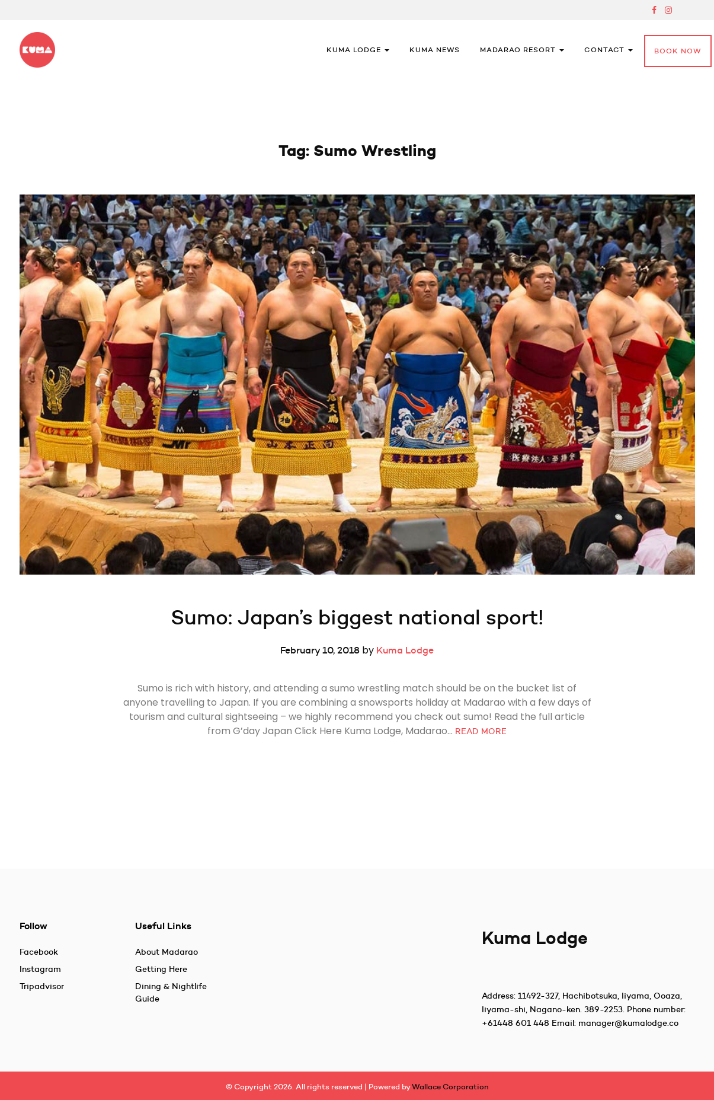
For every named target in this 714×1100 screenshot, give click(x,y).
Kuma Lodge (357, 49)
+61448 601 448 (515, 1023)
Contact (608, 49)
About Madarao (166, 951)
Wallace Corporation (450, 1086)
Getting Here (161, 969)
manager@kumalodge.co (628, 1023)
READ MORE (481, 731)
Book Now (678, 50)
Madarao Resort (522, 49)
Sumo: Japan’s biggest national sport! (357, 617)
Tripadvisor (42, 986)
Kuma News (434, 49)
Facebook (39, 951)
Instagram (40, 969)
